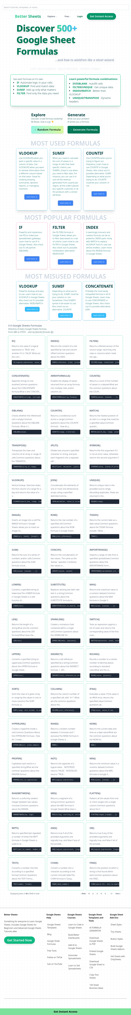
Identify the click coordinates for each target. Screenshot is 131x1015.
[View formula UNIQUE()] (104, 491)
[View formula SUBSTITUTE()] (65, 595)
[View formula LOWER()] (26, 595)
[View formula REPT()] (26, 839)
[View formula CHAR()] (65, 873)
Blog (49, 934)
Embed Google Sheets (96, 953)
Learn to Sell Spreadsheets (74, 967)
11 (111, 893)
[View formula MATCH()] (104, 421)
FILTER (21, 93)
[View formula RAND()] (65, 734)
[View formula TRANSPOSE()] (26, 456)
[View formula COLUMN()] (65, 699)
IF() (52, 332)
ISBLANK (81, 83)
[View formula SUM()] (26, 560)
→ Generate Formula (84, 129)
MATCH (86, 90)
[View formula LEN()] (26, 630)
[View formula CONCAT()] (65, 560)
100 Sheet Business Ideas (96, 986)
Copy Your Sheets (94, 976)
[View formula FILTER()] (104, 352)
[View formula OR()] (104, 839)
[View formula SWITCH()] (104, 630)
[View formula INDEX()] (65, 352)
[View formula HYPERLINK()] (26, 734)
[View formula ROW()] (65, 526)
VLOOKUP (23, 86)
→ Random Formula (47, 129)
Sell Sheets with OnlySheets (118, 958)
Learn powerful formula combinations (93, 79)
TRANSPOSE (91, 98)
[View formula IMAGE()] (26, 526)
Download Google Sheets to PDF (96, 940)
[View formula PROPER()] (26, 769)
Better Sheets (28, 16)
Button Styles (117, 938)
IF (18, 82)
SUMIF (21, 89)
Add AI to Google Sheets (75, 947)
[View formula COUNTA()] (104, 386)
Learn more (31, 197)
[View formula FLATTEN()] (104, 804)
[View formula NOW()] (104, 734)
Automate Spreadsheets (74, 957)
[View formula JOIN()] (65, 491)
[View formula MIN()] (104, 769)
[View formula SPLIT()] (65, 456)
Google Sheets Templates (54, 926)
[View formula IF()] (26, 352)
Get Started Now (19, 940)
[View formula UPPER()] (26, 665)
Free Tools (52, 950)
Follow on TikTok (54, 957)
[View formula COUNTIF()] (65, 421)
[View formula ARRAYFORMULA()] (65, 386)
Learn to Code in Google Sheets (76, 926)
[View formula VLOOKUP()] (26, 491)
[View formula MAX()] (104, 595)
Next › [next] (118, 893)
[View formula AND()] (65, 839)
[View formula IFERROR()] (104, 456)
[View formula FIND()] (104, 873)
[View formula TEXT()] (26, 873)
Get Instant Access (101, 16)
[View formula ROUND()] (104, 665)
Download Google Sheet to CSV (96, 964)
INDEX (77, 90)
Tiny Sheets (116, 931)
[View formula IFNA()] (104, 699)
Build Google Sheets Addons (117, 948)
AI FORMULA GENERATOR (95, 929)
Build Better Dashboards (74, 936)
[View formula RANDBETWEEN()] (26, 804)
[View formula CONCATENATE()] (26, 386)
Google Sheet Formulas (53, 942)
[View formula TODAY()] (104, 526)
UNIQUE (87, 87)
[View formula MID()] (65, 804)
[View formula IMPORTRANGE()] (104, 560)
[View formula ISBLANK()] (26, 421)
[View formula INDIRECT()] (65, 665)
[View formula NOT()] (65, 769)
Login (80, 16)
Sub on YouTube (54, 964)
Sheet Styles (116, 924)
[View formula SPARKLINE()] (65, 630)
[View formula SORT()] (26, 699)
